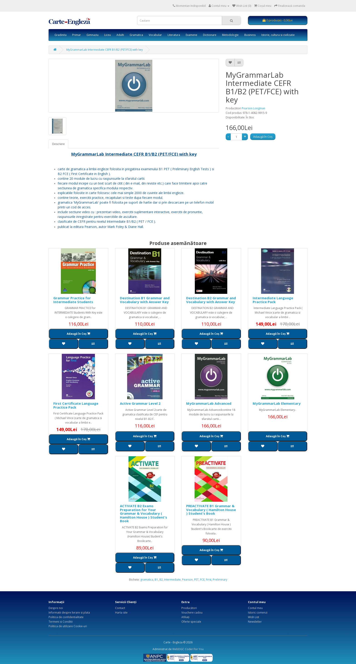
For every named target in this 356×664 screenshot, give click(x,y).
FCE (202, 580)
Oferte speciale (191, 622)
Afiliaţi (185, 617)
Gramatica (136, 35)
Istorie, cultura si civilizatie (278, 35)
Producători (189, 608)
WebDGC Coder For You (188, 649)
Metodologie (230, 35)
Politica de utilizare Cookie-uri (68, 626)
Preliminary (220, 580)
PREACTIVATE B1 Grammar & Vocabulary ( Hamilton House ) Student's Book (211, 510)
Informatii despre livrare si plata (69, 612)
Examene (191, 35)
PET (196, 580)
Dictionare (209, 35)
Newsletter (255, 622)
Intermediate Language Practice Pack (273, 300)
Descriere (58, 144)
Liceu (107, 35)
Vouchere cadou (192, 612)
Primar (76, 35)
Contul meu (255, 608)
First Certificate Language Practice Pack (75, 405)
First (208, 580)
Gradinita (60, 35)
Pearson (187, 580)
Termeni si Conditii (61, 622)
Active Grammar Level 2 (140, 403)
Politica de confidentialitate (66, 617)
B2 (161, 580)
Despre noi (56, 608)
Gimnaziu (93, 35)
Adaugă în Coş (262, 137)
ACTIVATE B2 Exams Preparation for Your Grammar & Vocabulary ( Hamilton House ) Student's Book (143, 513)
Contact (120, 608)
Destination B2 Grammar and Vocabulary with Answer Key (211, 300)
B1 (156, 580)
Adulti (120, 35)
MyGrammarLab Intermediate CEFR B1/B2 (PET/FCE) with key (104, 50)
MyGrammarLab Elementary (277, 403)
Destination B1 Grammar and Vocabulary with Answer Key (145, 300)
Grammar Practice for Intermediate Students (73, 300)
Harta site (121, 612)
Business (250, 35)
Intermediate (172, 580)
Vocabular (155, 35)
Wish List (253, 617)
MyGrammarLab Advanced (208, 403)
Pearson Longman (253, 108)
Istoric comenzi (257, 612)
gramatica (146, 580)
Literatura (174, 35)
